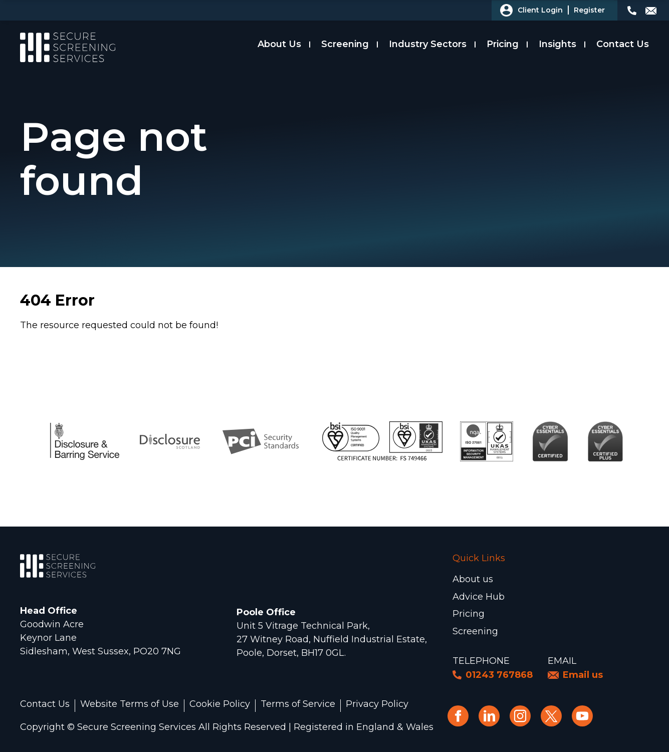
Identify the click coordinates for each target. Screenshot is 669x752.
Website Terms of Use (129, 704)
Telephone (481, 660)
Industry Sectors (428, 44)
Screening (345, 44)
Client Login (540, 10)
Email (562, 660)
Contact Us (622, 44)
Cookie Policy (219, 704)
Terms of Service (298, 704)
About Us (279, 44)
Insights (557, 44)
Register (589, 10)
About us (473, 579)
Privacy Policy (377, 704)
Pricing (503, 44)
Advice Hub (479, 596)
